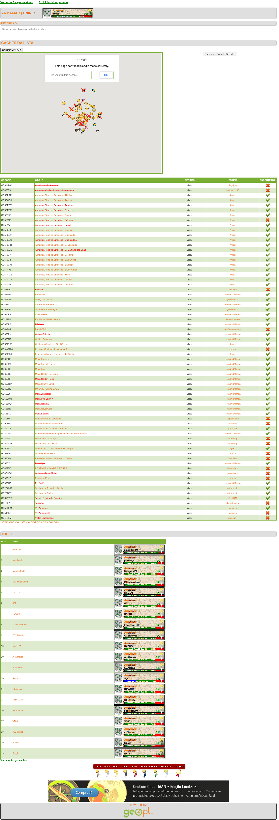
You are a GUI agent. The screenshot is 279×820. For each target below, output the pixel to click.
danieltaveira (233, 503)
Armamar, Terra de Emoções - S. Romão (55, 255)
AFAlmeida (18, 657)
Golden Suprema (43, 339)
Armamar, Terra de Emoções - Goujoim (54, 230)
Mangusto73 (19, 571)
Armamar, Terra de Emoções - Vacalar (53, 279)
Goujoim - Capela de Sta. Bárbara (51, 344)
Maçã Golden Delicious (46, 374)
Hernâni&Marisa (233, 294)
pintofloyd (17, 560)
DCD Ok (17, 592)
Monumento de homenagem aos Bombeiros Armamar (61, 433)
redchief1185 (232, 190)
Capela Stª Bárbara (44, 304)
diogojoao (232, 185)
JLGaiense (18, 732)
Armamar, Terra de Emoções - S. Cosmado (56, 245)
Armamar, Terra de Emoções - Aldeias (53, 195)
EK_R (15, 753)
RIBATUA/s (18, 699)
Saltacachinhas (232, 319)
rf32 (14, 603)
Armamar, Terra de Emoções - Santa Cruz (55, 260)
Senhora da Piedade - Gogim (49, 488)
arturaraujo (232, 438)
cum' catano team (232, 329)
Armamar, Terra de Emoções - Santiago (54, 265)
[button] (77, 124)
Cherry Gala (41, 314)
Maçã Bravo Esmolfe (45, 364)
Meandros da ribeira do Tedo (49, 423)
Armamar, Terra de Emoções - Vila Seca (54, 284)
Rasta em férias (42, 478)
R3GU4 (16, 614)
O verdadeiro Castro (45, 453)
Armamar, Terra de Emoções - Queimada (55, 235)
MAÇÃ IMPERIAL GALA (47, 389)
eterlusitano (232, 468)
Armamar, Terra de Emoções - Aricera (53, 200)
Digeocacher (233, 418)
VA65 (15, 721)
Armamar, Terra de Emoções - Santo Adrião (56, 270)
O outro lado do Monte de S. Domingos (54, 448)
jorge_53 (233, 428)
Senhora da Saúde (44, 493)
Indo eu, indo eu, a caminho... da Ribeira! (55, 354)
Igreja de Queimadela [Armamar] (51, 349)
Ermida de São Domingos (47, 319)
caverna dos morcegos (46, 309)
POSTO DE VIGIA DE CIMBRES (51, 468)
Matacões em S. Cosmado (48, 418)
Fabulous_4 (232, 518)
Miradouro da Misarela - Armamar (51, 428)
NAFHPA (17, 646)
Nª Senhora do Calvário (46, 443)
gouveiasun (232, 299)
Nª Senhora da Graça (45, 438)
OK (106, 75)
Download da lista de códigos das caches (29, 522)
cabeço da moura (43, 299)
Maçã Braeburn (42, 359)
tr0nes (29, 13)
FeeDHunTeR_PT (21, 624)
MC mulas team (20, 581)
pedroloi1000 (19, 710)
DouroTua (233, 289)
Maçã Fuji (40, 369)
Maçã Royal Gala (43, 409)
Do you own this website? (64, 75)
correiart (233, 423)
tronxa (233, 453)
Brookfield (40, 294)
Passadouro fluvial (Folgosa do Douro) (54, 458)
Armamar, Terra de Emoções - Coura (53, 215)
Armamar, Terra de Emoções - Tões (52, 274)
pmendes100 (19, 549)
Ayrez (232, 195)
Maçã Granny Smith (44, 384)
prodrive (233, 349)
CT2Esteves (18, 635)
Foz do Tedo (41, 329)
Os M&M (233, 498)
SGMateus (18, 667)
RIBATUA (17, 689)
